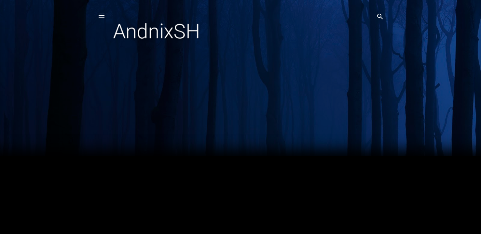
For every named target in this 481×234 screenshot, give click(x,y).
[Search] (380, 18)
